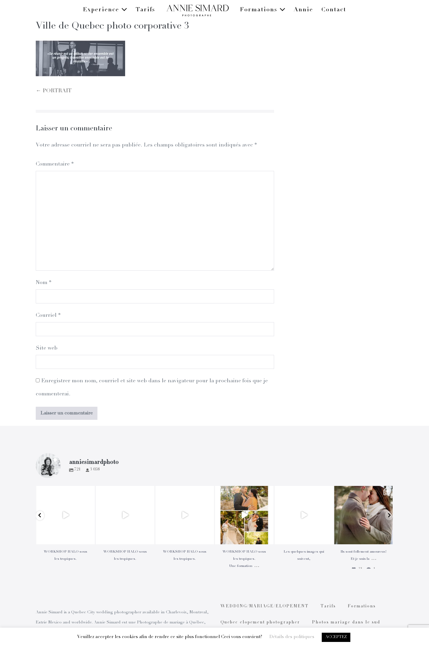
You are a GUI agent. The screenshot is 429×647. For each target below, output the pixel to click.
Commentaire (55, 164)
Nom (43, 283)
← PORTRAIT (54, 91)
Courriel (48, 315)
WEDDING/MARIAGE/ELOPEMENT (264, 606)
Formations (262, 10)
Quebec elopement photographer (260, 623)
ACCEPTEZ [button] (336, 637)
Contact (333, 10)
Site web (46, 348)
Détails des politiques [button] (291, 637)
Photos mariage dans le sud (346, 623)
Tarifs (145, 10)
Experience (105, 10)
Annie (303, 10)
